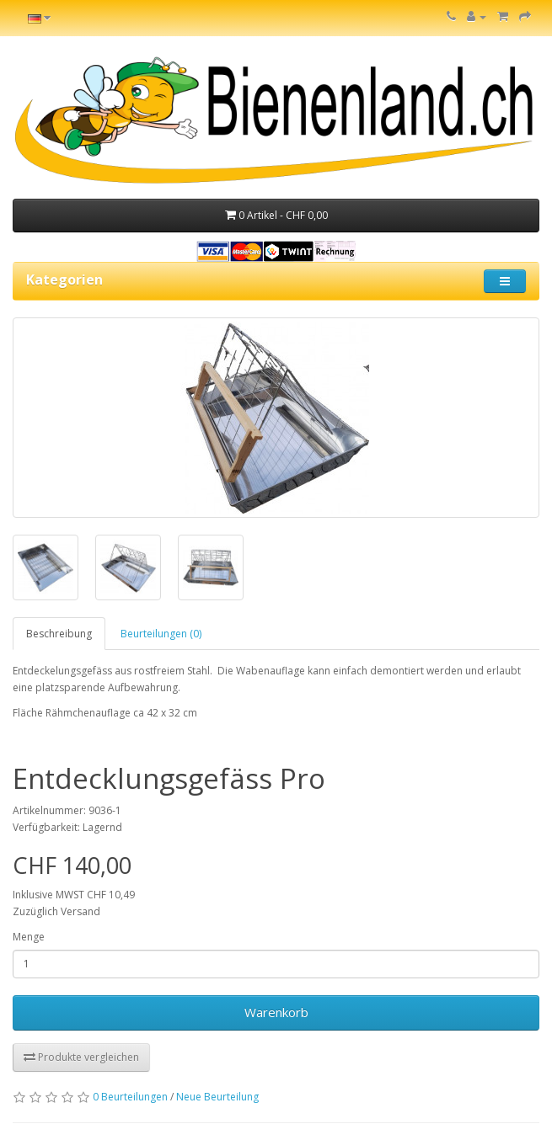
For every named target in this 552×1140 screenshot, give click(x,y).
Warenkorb (276, 1012)
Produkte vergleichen (81, 1057)
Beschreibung (59, 633)
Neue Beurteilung (217, 1096)
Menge (29, 937)
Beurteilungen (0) (161, 633)
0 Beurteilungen (130, 1096)
